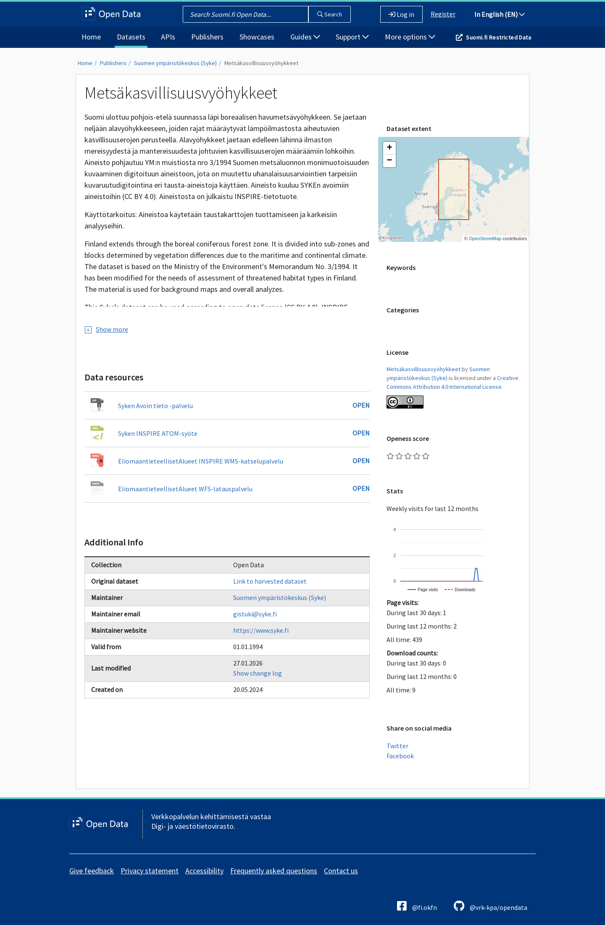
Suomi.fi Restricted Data (498, 37)
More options (410, 37)
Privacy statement (150, 870)
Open (361, 405)
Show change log (257, 673)
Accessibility (204, 870)
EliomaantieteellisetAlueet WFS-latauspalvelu (185, 489)
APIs (168, 37)
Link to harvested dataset (270, 581)
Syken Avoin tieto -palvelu (155, 405)
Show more (106, 329)
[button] (389, 148)
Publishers (207, 37)
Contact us (341, 870)
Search (329, 14)
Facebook (400, 756)
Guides (305, 37)
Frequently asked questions (273, 870)
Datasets (131, 37)
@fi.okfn (417, 906)
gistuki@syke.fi (255, 614)
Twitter (397, 746)
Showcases (256, 37)
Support (352, 37)
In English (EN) (499, 14)
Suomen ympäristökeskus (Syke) (175, 63)
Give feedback (91, 870)
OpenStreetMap (485, 238)
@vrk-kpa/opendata (490, 906)
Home (91, 37)
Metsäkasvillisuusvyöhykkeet (261, 63)
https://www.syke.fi (261, 630)
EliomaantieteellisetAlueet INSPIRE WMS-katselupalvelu (200, 461)
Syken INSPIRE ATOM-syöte (157, 433)
